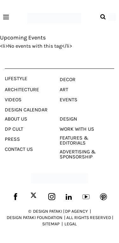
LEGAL (70, 224)
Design (68, 119)
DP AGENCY (76, 211)
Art (64, 89)
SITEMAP (51, 224)
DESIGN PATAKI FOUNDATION (35, 217)
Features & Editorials (74, 140)
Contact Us (19, 149)
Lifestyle (16, 78)
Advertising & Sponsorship (78, 154)
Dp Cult (14, 129)
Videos (13, 99)
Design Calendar (26, 109)
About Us (16, 119)
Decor (68, 79)
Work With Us (77, 129)
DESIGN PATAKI (47, 211)
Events (68, 99)
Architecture (22, 89)
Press (12, 139)
